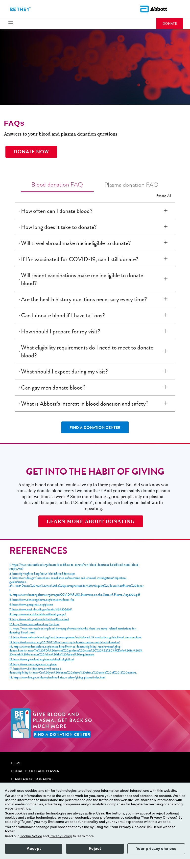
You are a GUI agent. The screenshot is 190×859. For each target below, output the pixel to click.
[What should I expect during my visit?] (167, 371)
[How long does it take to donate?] (167, 227)
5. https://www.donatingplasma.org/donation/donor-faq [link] (41, 600)
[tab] (57, 185)
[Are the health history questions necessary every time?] (167, 299)
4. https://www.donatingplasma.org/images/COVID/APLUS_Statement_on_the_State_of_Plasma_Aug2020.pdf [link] (74, 595)
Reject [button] (95, 849)
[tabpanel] (95, 307)
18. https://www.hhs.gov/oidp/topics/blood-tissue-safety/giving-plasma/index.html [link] (57, 678)
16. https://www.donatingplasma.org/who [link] (33, 665)
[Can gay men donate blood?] (167, 387)
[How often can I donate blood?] (167, 211)
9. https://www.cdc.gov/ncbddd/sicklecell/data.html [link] (39, 620)
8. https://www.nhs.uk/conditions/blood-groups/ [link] (37, 615)
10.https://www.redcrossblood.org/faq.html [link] (34, 625)
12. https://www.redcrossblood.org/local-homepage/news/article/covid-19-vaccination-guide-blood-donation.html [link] (75, 638)
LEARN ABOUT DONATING (31, 779)
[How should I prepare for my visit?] (167, 331)
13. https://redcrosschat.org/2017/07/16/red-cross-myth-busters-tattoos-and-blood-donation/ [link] (64, 643)
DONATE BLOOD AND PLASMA (35, 771)
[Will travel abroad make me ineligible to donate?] (167, 243)
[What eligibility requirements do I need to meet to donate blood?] (167, 351)
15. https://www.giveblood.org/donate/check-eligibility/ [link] (41, 660)
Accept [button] (34, 849)
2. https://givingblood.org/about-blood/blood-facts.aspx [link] (42, 574)
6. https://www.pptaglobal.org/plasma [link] (31, 605)
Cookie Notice (31, 836)
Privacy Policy (60, 836)
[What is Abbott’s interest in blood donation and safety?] (167, 403)
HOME (16, 763)
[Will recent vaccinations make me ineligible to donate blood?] (167, 279)
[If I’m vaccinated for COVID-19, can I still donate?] (167, 259)
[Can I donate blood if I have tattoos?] (167, 315)
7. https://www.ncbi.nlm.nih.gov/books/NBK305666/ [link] (40, 610)
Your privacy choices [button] (156, 849)
